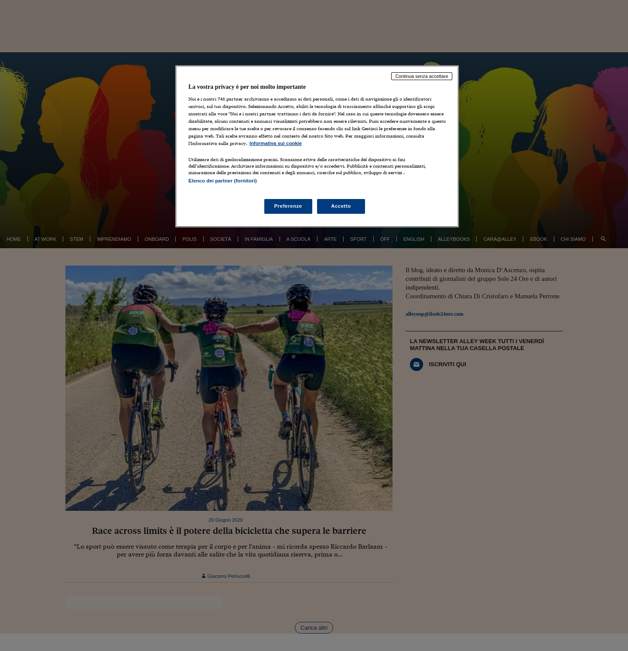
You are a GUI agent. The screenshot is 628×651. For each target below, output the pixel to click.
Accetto (341, 206)
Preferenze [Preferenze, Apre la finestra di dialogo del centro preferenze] (288, 206)
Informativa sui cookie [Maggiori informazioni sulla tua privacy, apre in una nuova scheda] (275, 143)
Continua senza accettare (421, 76)
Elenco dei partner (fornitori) (222, 180)
